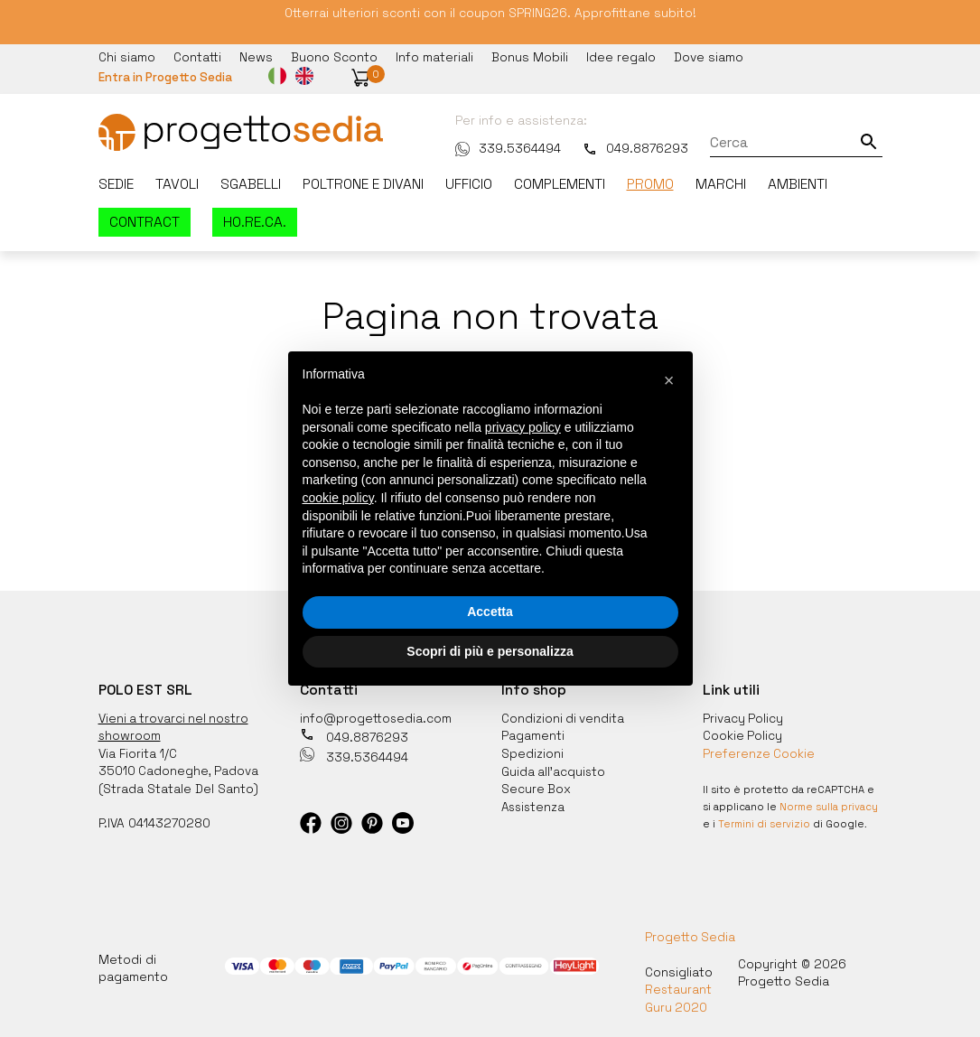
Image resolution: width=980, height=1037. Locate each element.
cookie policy (338, 497)
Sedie (116, 182)
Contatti (197, 56)
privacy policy (523, 427)
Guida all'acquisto (554, 767)
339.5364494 (500, 146)
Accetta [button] (490, 611)
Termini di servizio (765, 819)
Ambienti (797, 182)
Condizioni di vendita (563, 715)
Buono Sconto (334, 56)
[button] (364, 77)
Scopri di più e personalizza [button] (489, 651)
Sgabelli (250, 182)
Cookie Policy (743, 733)
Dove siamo (708, 56)
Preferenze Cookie (759, 750)
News (256, 56)
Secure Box (536, 784)
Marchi (720, 182)
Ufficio (468, 182)
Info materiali (434, 56)
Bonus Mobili (529, 56)
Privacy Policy (743, 715)
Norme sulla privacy (829, 802)
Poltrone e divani (363, 182)
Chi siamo (126, 56)
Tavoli (177, 182)
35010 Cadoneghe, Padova (179, 767)
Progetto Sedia (689, 932)
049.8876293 (628, 146)
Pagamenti (533, 733)
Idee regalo (621, 56)
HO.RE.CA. (254, 220)
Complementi (559, 182)
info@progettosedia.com (376, 715)
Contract (144, 220)
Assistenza (534, 801)
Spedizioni (532, 750)
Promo (650, 182)
